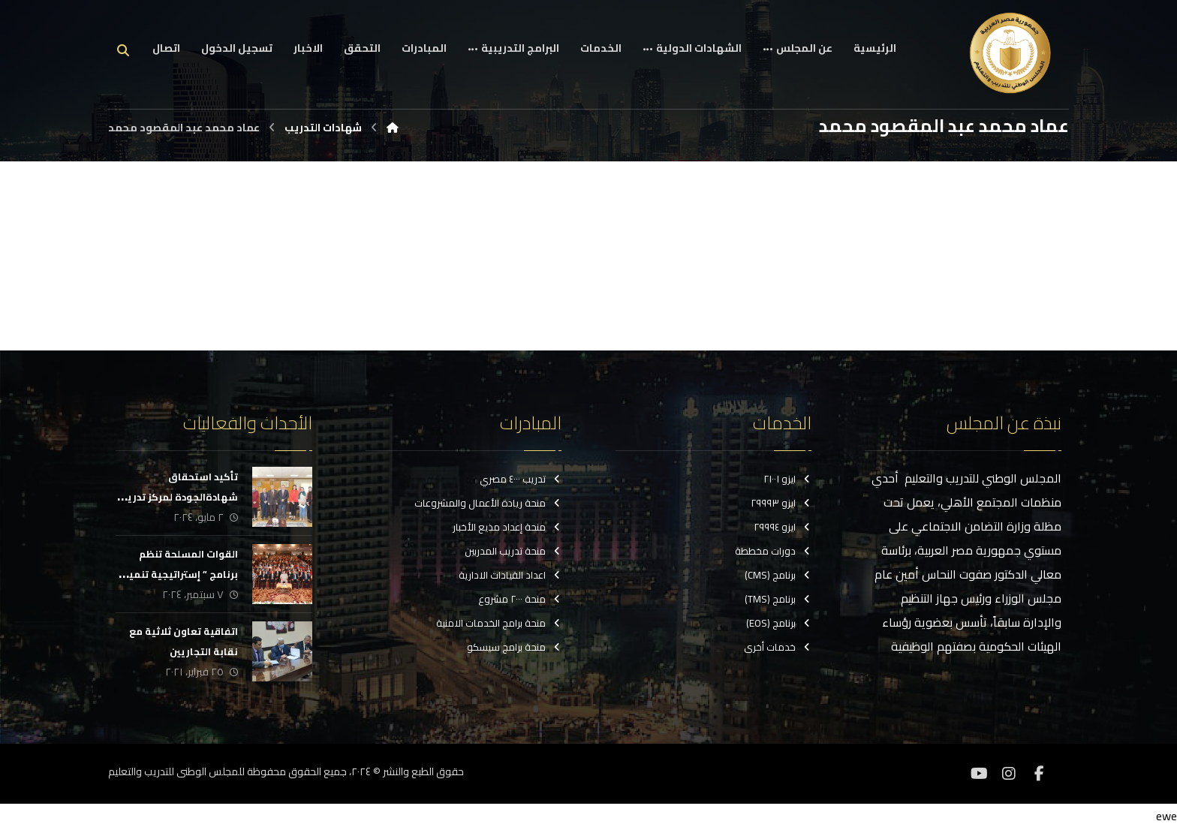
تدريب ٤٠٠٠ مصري (520, 480)
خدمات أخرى (777, 648)
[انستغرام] (1009, 773)
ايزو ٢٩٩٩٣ (781, 504)
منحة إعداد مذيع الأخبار (507, 528)
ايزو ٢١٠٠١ (787, 480)
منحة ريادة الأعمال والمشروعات (487, 504)
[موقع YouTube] (979, 773)
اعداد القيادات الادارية (510, 576)
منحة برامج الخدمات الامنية (498, 624)
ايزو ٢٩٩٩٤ (782, 528)
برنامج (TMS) (778, 600)
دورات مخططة (773, 552)
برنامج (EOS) (778, 624)
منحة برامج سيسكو (514, 648)
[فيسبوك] (1039, 773)
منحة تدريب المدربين (513, 552)
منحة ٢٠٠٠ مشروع (519, 600)
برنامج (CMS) (778, 576)
